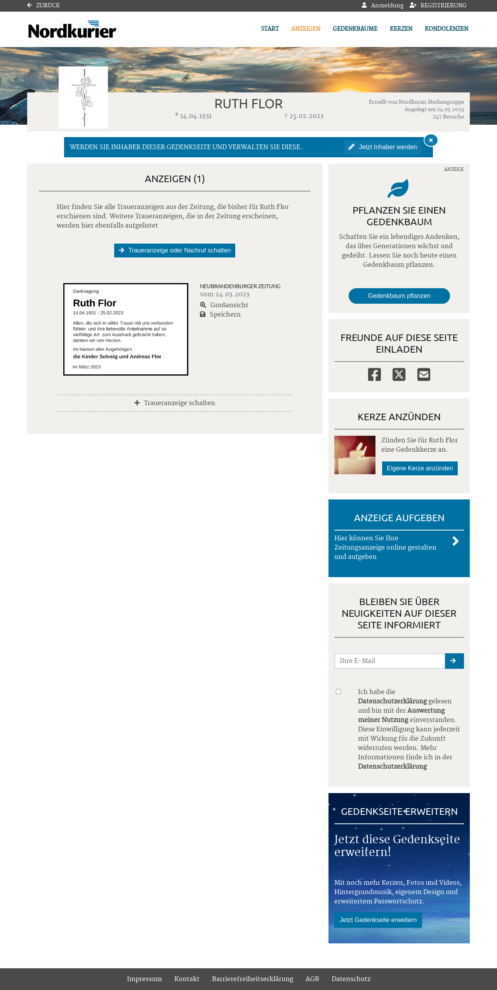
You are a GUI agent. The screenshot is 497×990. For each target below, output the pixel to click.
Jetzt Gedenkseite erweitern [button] (378, 920)
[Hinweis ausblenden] (431, 140)
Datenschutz (351, 979)
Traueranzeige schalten (174, 403)
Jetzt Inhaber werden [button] (382, 147)
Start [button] (270, 29)
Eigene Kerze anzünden (420, 468)
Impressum (144, 979)
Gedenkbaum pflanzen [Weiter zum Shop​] (399, 295)
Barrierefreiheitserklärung (252, 979)
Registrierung (438, 5)
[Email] (423, 373)
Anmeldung (382, 5)
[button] (454, 661)
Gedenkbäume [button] (355, 29)
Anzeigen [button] (305, 29)
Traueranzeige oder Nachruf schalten (175, 250)
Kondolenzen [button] (446, 29)
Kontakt (187, 979)
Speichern (220, 314)
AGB (312, 979)
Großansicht (224, 305)
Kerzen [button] (401, 29)
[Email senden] (390, 661)
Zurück (43, 5)
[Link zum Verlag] (94, 29)
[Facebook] (374, 373)
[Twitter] (399, 373)
